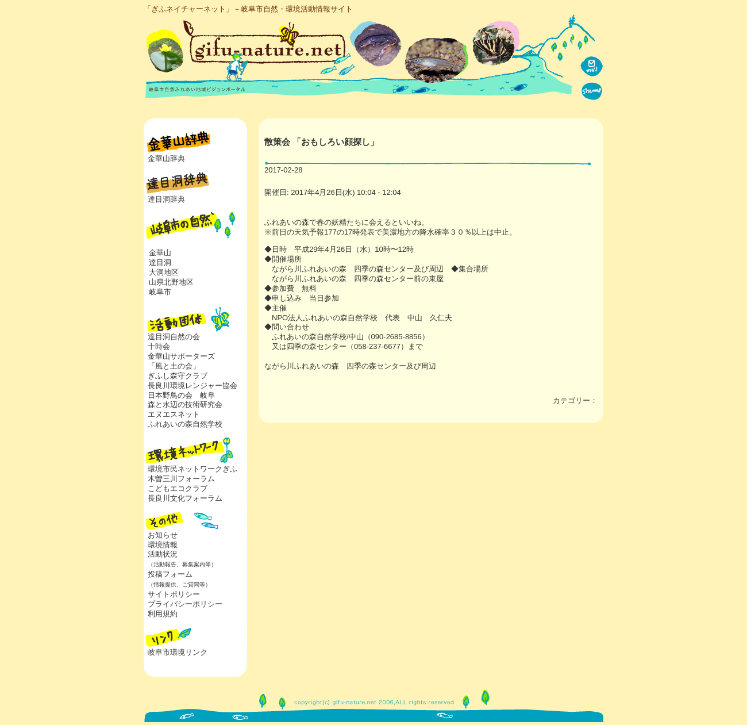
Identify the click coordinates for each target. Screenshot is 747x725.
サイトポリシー (174, 594)
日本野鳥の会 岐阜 (181, 395)
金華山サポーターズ (181, 356)
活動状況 (180, 559)
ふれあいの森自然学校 (185, 424)
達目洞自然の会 (174, 336)
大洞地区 (164, 272)
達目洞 (160, 262)
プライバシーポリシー (185, 604)
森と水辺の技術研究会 (185, 404)
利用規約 (163, 613)
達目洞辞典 (166, 199)
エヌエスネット (174, 414)
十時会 (159, 346)
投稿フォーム (177, 579)
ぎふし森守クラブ (177, 375)
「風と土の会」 (174, 366)
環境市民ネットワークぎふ (192, 469)
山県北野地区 (171, 282)
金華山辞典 (166, 158)
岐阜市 (160, 291)
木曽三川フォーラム (181, 478)
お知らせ (163, 535)
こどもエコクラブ (177, 488)
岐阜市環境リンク (177, 652)
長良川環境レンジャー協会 (192, 385)
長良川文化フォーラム (185, 498)
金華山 (160, 252)
